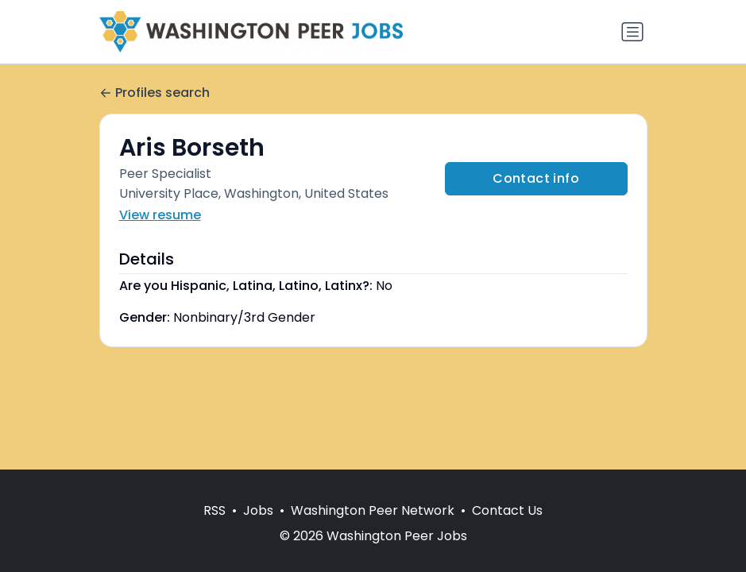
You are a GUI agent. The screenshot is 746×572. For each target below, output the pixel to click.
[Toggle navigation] (632, 32)
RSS (214, 510)
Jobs (258, 510)
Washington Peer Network (372, 510)
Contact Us (507, 510)
